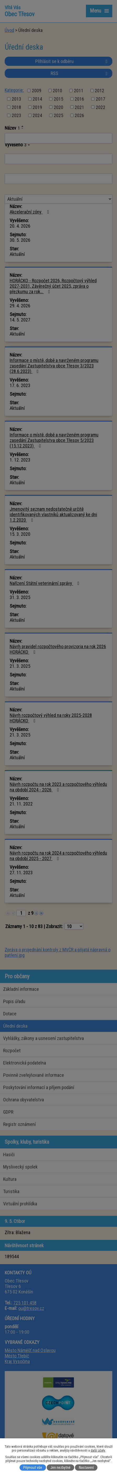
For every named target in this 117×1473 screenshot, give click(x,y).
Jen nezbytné (60, 1467)
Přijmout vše (32, 1467)
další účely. (98, 1450)
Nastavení (86, 1467)
